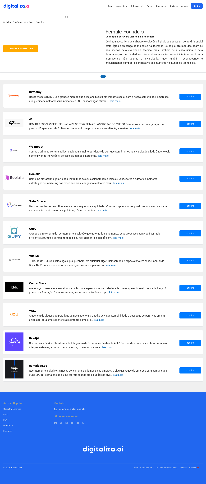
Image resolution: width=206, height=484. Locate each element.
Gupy (32, 228)
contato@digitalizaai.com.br (72, 409)
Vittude (34, 256)
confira (190, 96)
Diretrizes (7, 431)
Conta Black (37, 283)
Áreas (149, 6)
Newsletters (121, 6)
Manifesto (8, 425)
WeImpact (36, 146)
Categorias (161, 6)
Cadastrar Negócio (179, 6)
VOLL (32, 311)
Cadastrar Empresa (12, 409)
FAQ (5, 420)
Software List (137, 6)
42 (31, 119)
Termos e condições (142, 467)
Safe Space (37, 201)
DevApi (34, 338)
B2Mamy (35, 92)
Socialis (34, 174)
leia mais (115, 101)
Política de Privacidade (166, 467)
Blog (110, 6)
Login (197, 6)
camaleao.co (38, 366)
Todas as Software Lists (20, 48)
